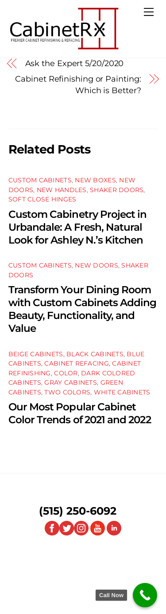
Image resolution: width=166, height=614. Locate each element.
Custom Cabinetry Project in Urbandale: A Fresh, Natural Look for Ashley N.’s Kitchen (77, 227)
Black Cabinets (95, 354)
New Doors (96, 265)
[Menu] (149, 12)
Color (65, 373)
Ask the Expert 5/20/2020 (74, 63)
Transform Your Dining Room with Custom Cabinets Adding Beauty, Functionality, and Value (82, 309)
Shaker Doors (116, 189)
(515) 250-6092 (77, 510)
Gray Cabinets (70, 382)
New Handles (62, 189)
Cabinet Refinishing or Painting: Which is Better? (78, 84)
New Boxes (95, 180)
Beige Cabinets (35, 354)
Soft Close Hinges (42, 199)
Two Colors (67, 392)
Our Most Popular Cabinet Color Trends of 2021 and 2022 (79, 413)
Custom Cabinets (40, 180)
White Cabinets (122, 392)
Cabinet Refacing (76, 363)
